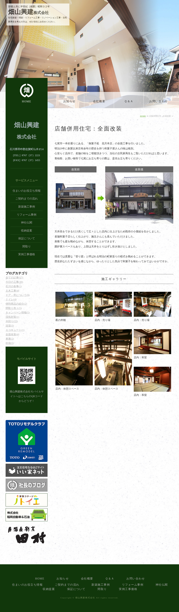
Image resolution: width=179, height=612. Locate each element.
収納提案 (26, 230)
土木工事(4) (12, 290)
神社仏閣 (26, 222)
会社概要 (99, 101)
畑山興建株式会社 (85, 597)
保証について (26, 238)
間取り (26, 246)
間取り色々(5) (14, 308)
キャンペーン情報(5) (18, 312)
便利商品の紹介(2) (16, 303)
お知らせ (69, 101)
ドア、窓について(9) (18, 295)
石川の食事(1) (14, 286)
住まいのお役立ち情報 (27, 190)
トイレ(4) (11, 299)
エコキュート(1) (15, 330)
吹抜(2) (10, 343)
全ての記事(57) (14, 277)
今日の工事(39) (14, 282)
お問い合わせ (158, 101)
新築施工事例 (26, 206)
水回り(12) (12, 321)
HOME (26, 101)
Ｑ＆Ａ (128, 101)
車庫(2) (10, 338)
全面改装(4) (12, 334)
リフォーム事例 (26, 214)
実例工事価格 (26, 254)
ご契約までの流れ (26, 198)
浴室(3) (10, 325)
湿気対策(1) (12, 317)
